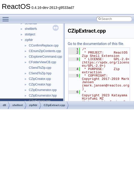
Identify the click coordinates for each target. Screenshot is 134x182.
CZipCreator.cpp (40, 79)
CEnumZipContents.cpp (45, 51)
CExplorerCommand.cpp (45, 56)
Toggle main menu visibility (7, 16)
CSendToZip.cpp (40, 68)
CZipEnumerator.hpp (43, 95)
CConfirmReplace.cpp (43, 45)
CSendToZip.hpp (40, 73)
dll (4, 105)
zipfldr (29, 40)
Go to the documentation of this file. (96, 44)
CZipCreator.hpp (40, 84)
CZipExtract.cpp (54, 105)
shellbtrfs (31, 29)
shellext (17, 105)
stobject (30, 34)
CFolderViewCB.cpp (42, 62)
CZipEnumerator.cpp (43, 90)
